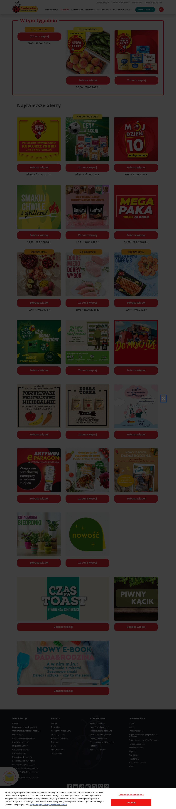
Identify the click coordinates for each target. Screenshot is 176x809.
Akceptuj (131, 802)
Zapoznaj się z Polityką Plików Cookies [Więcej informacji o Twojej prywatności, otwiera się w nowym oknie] (48, 804)
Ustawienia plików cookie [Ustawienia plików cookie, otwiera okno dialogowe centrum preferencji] (131, 795)
